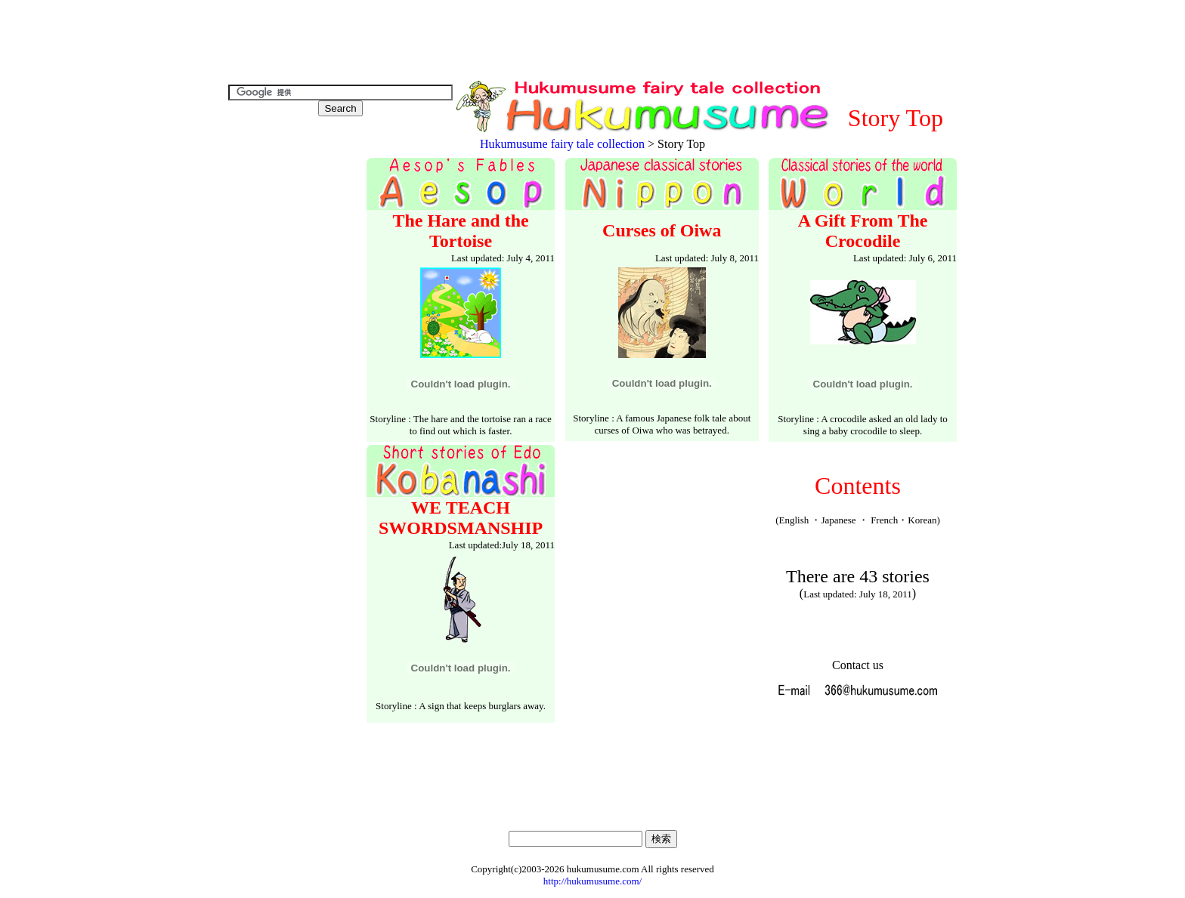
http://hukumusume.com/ (592, 881)
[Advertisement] (592, 42)
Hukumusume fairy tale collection (562, 143)
